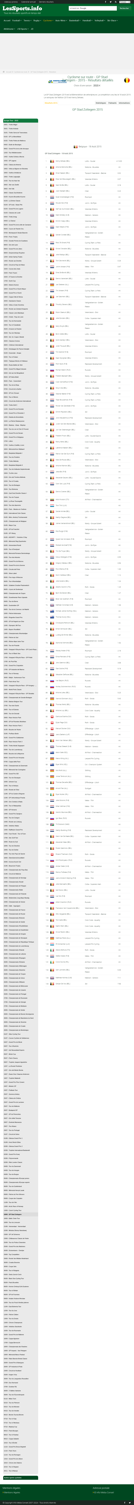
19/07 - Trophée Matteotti (12, 1078)
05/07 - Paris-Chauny (11, 1058)
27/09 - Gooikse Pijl (10, 1386)
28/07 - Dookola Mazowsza (13, 1122)
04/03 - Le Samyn (9, 221)
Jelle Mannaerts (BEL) (63, 884)
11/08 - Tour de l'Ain (10, 1202)
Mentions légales (12, 1492)
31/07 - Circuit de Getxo (11, 1134)
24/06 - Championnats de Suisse (14, 902)
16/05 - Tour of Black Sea (12, 653)
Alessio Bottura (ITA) (63, 950)
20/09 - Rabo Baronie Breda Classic (15, 1358)
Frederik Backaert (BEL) (64, 376)
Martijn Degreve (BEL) (63, 517)
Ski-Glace (111, 20)
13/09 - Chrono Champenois (13, 1322)
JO (32, 29)
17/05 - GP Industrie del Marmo (14, 669)
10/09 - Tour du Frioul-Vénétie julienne (16, 1302)
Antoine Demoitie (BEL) (64, 167)
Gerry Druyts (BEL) (62, 326)
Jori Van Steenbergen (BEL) (65, 430)
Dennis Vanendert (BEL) (64, 278)
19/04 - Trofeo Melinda (11, 461)
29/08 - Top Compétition (11, 1254)
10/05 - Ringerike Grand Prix (13, 617)
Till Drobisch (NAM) (62, 824)
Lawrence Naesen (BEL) (64, 448)
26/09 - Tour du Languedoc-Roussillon (16, 1378)
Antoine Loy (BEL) (62, 710)
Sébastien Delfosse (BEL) (64, 674)
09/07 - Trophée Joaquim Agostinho (15, 1062)
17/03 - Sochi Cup (10, 281)
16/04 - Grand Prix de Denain (13, 433)
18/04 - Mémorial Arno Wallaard (14, 449)
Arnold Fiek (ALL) (62, 788)
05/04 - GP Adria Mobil (11, 377)
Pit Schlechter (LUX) (63, 944)
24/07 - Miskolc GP (10, 1086)
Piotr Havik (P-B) (61, 364)
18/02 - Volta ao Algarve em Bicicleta (16, 168)
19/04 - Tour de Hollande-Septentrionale (17, 469)
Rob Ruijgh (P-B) (62, 531)
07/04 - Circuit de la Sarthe (12, 389)
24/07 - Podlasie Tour (11, 1090)
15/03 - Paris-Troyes (10, 273)
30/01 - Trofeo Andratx (11, 128)
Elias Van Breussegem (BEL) (66, 179)
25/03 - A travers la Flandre (12, 329)
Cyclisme (47, 20)
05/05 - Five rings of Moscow (13, 577)
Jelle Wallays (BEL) (62, 254)
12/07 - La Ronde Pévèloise (13, 1066)
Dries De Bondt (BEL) (63, 272)
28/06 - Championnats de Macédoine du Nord (19, 1018)
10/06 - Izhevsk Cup (10, 781)
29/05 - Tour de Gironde (11, 713)
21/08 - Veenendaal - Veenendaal (15, 1226)
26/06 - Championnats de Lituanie (15, 990)
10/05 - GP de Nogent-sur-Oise (14, 621)
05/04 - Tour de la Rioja (11, 385)
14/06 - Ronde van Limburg (13, 822)
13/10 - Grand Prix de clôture (13, 1459)
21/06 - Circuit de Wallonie (12, 874)
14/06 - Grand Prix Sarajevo (13, 814)
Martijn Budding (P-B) (63, 830)
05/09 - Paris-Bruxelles (11, 1282)
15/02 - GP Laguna (10, 160)
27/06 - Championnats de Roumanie (15, 998)
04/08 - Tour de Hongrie (11, 1170)
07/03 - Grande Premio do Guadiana (16, 241)
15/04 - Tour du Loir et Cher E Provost (16, 429)
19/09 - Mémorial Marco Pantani (14, 1354)
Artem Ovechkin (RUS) (63, 902)
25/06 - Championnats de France (14, 910)
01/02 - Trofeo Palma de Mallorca (15, 140)
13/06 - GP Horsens (10, 810)
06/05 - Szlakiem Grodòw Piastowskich (16, 585)
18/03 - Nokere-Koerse (11, 285)
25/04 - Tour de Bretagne (12, 485)
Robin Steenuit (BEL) (63, 312)
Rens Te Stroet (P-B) (63, 242)
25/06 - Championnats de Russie (14, 914)
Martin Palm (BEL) (62, 926)
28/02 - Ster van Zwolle (11, 185)
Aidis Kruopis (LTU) (62, 499)
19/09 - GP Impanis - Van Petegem (15, 1350)
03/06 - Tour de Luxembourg (13, 749)
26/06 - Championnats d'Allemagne (15, 966)
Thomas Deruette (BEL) (64, 782)
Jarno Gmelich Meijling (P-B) (66, 878)
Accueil (7, 20)
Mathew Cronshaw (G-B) (64, 605)
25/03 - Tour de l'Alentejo (12, 333)
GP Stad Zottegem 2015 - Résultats (43, 72)
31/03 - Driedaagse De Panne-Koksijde (16, 349)
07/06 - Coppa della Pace (12, 761)
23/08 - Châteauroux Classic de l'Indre (16, 1238)
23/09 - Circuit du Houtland (12, 1370)
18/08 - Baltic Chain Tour (12, 1218)
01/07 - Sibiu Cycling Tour (12, 1034)
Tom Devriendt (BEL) (63, 260)
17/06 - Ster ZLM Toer (11, 838)
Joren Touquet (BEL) (63, 346)
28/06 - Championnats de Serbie (14, 1010)
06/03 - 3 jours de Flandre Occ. (14, 229)
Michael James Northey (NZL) (66, 611)
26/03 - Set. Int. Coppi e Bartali (14, 337)
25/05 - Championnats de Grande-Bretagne (18, 697)
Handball (87, 20)
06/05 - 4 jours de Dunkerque (13, 589)
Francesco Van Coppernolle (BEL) (67, 908)
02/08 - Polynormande (11, 1158)
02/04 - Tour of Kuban (11, 357)
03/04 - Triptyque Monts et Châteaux (16, 361)
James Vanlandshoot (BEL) (65, 523)
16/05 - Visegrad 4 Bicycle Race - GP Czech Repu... (21, 649)
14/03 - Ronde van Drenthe (13, 261)
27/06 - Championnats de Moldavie (15, 1006)
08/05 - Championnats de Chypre (14, 593)
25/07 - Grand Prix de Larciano (14, 1102)
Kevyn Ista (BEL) (61, 388)
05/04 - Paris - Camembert (12, 381)
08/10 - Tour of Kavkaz (11, 1435)
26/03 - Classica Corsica (12, 341)
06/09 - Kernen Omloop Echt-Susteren (16, 1286)
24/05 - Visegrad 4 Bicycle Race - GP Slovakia (19, 693)
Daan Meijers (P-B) (62, 227)
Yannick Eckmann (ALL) (64, 698)
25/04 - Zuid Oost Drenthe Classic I (15, 493)
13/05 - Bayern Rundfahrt (12, 629)
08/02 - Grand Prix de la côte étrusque (16, 148)
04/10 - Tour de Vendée (11, 1411)
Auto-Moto (60, 20)
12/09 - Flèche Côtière (11, 1314)
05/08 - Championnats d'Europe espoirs (17, 1182)
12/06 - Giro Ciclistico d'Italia (13, 802)
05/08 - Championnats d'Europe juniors (16, 1178)
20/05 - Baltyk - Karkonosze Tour (14, 677)
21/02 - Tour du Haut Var (12, 180)
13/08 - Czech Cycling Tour (12, 1210)
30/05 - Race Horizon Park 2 (13, 725)
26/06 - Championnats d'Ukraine (14, 962)
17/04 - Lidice (8, 441)
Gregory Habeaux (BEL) (64, 563)
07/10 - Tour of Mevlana (11, 1423)
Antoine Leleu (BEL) (63, 692)
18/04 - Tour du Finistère (12, 457)
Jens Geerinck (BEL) (63, 662)
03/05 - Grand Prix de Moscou (13, 561)
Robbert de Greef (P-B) (64, 545)
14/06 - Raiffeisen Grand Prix (13, 830)
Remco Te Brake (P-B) (63, 872)
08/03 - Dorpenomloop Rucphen (14, 253)
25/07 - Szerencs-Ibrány (11, 1094)
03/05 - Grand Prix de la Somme (14, 565)
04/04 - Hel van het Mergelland (14, 373)
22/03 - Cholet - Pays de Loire (13, 317)
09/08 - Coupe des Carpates (13, 1198)
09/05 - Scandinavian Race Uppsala (15, 597)
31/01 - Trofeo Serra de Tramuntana (15, 132)
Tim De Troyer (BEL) (63, 551)
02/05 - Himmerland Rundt (12, 545)
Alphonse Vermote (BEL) (64, 643)
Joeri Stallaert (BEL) (63, 191)
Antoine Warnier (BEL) (63, 465)
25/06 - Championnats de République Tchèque (19, 942)
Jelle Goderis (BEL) (62, 581)
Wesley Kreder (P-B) (63, 650)
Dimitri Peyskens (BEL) (64, 412)
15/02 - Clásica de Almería (12, 164)
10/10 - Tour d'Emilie (10, 1443)
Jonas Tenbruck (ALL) (63, 776)
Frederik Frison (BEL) (63, 436)
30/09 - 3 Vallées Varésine (12, 1390)
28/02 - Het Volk (9, 189)
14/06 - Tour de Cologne (12, 818)
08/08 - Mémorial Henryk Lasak (14, 1190)
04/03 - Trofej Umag (10, 217)
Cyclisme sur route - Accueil (14, 115)
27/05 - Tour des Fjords (11, 705)
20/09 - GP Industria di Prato (13, 1366)
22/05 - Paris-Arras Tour (11, 681)
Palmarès (112, 103)
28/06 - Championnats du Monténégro (16, 1030)
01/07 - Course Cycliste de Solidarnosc (16, 1038)
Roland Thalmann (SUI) (64, 854)
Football (16, 20)
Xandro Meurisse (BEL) (64, 812)
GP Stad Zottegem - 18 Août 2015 (59, 153)
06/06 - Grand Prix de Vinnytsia (14, 757)
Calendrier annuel (28, 2)
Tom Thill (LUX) (61, 505)
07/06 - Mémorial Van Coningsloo (14, 769)
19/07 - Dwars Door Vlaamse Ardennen (16, 1074)
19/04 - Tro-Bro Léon (10, 473)
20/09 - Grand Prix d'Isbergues (14, 1362)
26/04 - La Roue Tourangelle (13, 501)
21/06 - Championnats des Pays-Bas (16, 870)
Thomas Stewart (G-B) (63, 746)
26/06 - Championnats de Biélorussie (16, 986)
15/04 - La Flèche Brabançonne (14, 421)
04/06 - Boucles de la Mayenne (14, 753)
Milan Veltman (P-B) (63, 806)
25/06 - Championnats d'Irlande (14, 950)
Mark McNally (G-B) (62, 215)
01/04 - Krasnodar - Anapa (12, 353)
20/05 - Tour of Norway (11, 673)
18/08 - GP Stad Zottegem (12, 1214)
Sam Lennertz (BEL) (63, 970)
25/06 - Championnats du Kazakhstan (16, 930)
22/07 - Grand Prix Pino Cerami (14, 1082)
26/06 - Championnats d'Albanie (14, 982)
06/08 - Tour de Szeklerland (13, 1186)
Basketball (74, 20)
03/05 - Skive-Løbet (10, 573)
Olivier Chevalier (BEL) (63, 248)
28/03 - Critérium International (13, 345)
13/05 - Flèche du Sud (11, 637)
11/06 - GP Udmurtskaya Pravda (14, 798)
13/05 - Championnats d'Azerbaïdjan (16, 633)
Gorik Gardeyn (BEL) (63, 340)
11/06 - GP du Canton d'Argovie (14, 794)
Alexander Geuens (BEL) (64, 478)
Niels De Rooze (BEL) (63, 460)
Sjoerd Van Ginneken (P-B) (65, 539)
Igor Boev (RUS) (61, 818)
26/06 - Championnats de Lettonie (15, 954)
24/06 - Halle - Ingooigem (12, 906)
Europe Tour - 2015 (20, 121)
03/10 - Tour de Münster (11, 1407)
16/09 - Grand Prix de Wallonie (14, 1334)
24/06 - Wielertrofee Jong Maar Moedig (16, 898)
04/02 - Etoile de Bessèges (12, 144)
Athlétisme (8, 29)
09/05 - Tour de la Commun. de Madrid (16, 609)
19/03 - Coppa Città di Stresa (13, 297)
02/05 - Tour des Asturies (12, 557)
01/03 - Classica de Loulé (12, 213)
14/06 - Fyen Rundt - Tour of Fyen (15, 834)
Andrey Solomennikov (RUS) (66, 686)
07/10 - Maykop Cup (10, 1427)
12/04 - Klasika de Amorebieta (13, 417)
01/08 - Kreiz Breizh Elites (12, 1142)
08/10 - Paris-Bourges (11, 1431)
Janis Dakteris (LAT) (63, 734)
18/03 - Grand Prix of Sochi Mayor (15, 289)
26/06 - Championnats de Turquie (15, 974)
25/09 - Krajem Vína (10, 1374)
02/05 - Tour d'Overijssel (12, 549)
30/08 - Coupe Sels (10, 1266)
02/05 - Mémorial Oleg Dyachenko (15, 541)
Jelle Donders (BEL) (63, 318)
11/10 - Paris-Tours (10, 1451)
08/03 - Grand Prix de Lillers (13, 249)
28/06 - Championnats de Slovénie (15, 1022)
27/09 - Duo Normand (11, 1382)
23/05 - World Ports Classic (13, 689)
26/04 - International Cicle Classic (15, 513)
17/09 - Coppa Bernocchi (12, 1342)
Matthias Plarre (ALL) (63, 938)
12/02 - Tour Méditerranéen (13, 152)
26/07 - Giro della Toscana (12, 1118)
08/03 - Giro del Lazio (11, 245)
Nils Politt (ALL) (61, 770)
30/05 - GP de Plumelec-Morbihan (15, 721)
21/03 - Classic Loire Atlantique (14, 313)
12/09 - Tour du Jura (10, 1310)
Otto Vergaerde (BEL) (63, 914)
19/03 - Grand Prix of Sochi (13, 293)
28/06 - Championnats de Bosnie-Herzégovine (19, 1014)
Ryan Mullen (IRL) (62, 794)
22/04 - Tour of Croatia (11, 481)
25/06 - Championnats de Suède (14, 922)
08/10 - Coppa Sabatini (11, 1439)
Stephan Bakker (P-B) (63, 394)
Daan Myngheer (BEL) (63, 358)
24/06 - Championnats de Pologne (15, 886)
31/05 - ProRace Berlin (11, 733)
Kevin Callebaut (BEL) (63, 575)
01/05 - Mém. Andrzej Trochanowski (15, 517)
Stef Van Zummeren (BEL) (65, 209)
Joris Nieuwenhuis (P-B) (64, 418)
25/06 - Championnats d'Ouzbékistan (16, 926)
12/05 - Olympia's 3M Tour (12, 625)
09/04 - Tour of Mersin (11, 397)
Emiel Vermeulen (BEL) (64, 629)
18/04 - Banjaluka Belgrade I (13, 453)
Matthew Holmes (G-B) (64, 978)
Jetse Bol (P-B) (61, 472)
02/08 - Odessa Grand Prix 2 (13, 1146)
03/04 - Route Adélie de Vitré (13, 365)
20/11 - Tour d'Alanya (11, 1471)
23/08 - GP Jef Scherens (12, 1234)
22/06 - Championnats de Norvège (15, 878)
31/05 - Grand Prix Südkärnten (14, 737)
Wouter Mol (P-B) (62, 203)
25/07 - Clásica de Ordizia (12, 1098)
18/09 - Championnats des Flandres (15, 1346)
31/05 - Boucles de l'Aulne (12, 729)
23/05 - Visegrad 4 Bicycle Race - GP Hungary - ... (20, 685)
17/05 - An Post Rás (10, 661)
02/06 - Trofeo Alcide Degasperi (14, 745)
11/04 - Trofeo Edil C (10, 405)
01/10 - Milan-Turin (10, 1398)
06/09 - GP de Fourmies (11, 1294)
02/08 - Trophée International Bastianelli (17, 1150)
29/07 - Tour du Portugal (12, 1130)
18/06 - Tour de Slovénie (12, 846)
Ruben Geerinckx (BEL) (64, 848)
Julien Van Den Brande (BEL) (66, 424)
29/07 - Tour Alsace (10, 1126)
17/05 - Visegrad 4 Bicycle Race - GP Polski (18, 657)
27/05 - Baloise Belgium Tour (13, 701)
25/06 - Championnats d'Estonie (14, 918)
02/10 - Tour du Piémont (11, 1403)
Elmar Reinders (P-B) (63, 656)
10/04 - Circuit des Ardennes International (17, 401)
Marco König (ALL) (62, 758)
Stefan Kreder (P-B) (62, 956)
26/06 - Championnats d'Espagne (15, 958)
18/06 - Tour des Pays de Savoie (14, 854)
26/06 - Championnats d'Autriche (14, 970)
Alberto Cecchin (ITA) (63, 587)
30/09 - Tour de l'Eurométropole (14, 1394)
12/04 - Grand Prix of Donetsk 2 (14, 413)
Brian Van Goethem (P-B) (64, 599)
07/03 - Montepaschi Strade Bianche (16, 233)
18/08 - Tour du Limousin (12, 1222)
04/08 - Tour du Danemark (12, 1166)
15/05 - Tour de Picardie (11, 645)
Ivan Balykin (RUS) (62, 680)
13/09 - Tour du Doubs (11, 1318)
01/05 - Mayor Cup (10, 525)
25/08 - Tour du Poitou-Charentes (14, 1242)
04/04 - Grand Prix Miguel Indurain (15, 369)
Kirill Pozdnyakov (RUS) (64, 860)
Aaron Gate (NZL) (62, 752)
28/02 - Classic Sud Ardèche (13, 193)
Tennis (27, 20)
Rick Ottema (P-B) (62, 569)
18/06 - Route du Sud (11, 842)
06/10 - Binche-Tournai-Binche (14, 1415)
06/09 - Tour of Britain (11, 1290)
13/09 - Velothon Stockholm (13, 1326)
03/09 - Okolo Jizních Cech (12, 1274)
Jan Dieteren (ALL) (62, 284)
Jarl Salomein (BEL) (63, 296)
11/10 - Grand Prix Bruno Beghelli (15, 1447)
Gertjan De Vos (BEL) (63, 984)
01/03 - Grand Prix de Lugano (13, 209)
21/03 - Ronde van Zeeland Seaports (16, 309)
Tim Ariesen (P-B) (62, 290)
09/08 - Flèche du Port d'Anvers (14, 1194)
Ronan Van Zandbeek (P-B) (65, 406)
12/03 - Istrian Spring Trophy (13, 257)
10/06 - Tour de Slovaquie (12, 777)
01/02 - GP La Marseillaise (12, 136)
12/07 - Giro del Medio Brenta (13, 1070)
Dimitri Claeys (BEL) (63, 221)
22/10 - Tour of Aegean (11, 1467)
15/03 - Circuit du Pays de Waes (14, 265)
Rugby (36, 20)
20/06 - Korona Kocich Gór (12, 862)
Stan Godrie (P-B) (62, 668)
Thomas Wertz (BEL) (63, 704)
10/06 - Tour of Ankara (11, 785)
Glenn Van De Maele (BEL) (65, 836)
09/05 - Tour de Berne (11, 601)
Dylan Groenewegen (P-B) (65, 197)
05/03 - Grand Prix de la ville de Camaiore (17, 225)
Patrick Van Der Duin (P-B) (65, 454)
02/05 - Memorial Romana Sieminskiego (17, 553)
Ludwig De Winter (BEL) (64, 635)
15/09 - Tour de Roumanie (12, 1330)
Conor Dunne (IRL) (62, 962)
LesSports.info (13, 8)
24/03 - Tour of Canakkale (12, 325)
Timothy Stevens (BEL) (64, 304)
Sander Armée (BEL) (63, 511)
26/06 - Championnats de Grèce (14, 978)
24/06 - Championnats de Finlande (15, 894)
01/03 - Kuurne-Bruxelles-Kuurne (14, 197)
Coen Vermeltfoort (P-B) (64, 382)
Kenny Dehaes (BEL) (63, 161)
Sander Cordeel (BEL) (63, 235)
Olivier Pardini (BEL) (63, 932)
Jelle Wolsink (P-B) (62, 800)
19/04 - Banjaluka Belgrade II (13, 465)
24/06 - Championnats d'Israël (13, 882)
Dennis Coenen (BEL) (63, 491)
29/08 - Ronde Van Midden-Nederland (16, 1258)
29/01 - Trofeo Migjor (10, 124)
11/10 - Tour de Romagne (12, 1455)
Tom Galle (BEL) (61, 920)
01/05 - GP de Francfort (11, 529)
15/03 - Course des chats (12, 269)
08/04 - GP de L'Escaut (11, 393)
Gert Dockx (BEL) (62, 890)
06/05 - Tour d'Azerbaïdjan (12, 581)
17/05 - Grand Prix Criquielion (13, 665)
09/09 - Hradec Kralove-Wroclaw (14, 1298)
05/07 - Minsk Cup (10, 1054)
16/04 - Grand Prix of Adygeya (13, 437)
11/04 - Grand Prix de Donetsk (14, 409)
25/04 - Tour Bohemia (11, 489)
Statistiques (101, 103)
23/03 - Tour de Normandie (12, 321)
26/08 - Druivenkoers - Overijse (14, 1250)
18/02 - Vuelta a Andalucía (12, 172)
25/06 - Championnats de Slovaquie (15, 938)
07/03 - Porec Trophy (11, 237)
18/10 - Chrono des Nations (13, 1463)
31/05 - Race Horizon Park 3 (13, 741)
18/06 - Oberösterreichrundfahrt (14, 858)
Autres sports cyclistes (20, 1478)
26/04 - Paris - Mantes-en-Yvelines (15, 509)
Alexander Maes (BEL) (63, 842)
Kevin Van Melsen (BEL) (64, 740)
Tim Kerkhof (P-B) (62, 352)
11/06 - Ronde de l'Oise (11, 789)
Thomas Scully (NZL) (63, 617)
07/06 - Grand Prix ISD (11, 773)
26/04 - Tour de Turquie (11, 497)
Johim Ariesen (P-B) (63, 267)
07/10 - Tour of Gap (10, 1419)
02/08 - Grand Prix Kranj (12, 1154)
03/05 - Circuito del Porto (12, 569)
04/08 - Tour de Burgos (11, 1174)
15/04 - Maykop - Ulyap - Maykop (14, 425)
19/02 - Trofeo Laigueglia (12, 176)
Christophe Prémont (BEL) (65, 623)
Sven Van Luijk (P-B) (63, 484)
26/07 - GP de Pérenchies (12, 1114)
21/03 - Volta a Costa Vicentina (14, 305)
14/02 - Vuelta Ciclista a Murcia (14, 156)
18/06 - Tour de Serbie (11, 850)
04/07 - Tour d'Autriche (11, 1046)
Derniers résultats (46, 2)
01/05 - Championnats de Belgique (15, 521)
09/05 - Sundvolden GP (11, 605)
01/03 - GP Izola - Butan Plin (13, 205)
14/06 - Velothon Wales (11, 826)
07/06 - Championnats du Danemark (15, 765)
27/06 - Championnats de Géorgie (15, 1002)
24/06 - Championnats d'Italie (13, 890)
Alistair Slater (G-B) (62, 866)
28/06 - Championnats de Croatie (14, 1026)
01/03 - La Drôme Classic (12, 201)
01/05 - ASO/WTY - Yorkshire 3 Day (15, 537)
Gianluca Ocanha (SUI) (63, 716)
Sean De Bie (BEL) (62, 185)
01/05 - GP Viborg (10, 533)
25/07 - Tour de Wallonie (12, 1106)
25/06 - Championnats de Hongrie (15, 934)
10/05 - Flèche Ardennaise (12, 613)
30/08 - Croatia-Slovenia (12, 1262)
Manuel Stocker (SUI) (63, 728)
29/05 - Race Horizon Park (12, 717)
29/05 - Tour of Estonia (11, 709)
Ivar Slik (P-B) (60, 896)
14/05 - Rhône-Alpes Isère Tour (14, 641)
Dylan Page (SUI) (61, 722)
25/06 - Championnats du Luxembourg (16, 946)
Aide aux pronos (11, 2)
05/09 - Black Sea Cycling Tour (14, 1278)
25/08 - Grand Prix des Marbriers (14, 1246)
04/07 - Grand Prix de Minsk (13, 1042)
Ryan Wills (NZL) (62, 764)
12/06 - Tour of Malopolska (12, 806)
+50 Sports (22, 29)
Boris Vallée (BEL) (62, 334)
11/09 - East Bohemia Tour (12, 1306)
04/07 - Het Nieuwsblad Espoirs (14, 1050)
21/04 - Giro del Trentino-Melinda (14, 477)
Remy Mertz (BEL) (62, 442)
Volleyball (99, 20)
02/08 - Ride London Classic (13, 1162)
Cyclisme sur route (20, 72)
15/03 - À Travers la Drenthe (13, 277)
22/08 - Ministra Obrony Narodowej (15, 1230)
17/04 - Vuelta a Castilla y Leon (14, 445)
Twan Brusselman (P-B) (64, 400)
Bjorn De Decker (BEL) (63, 593)
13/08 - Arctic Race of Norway (13, 1206)
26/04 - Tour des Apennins (12, 505)
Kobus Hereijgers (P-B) (64, 557)
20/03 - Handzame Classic (12, 301)
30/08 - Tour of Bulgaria (11, 1270)
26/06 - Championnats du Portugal (15, 994)
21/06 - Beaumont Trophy (12, 866)
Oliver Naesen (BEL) (63, 173)
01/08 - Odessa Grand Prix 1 (13, 1138)
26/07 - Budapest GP (11, 1110)
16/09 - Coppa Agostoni (11, 1338)
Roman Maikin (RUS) (63, 370)
